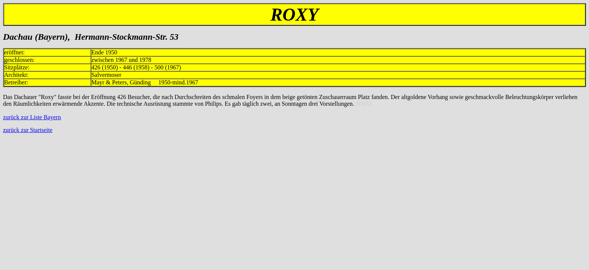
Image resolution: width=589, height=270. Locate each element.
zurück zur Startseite (28, 130)
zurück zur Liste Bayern (32, 117)
